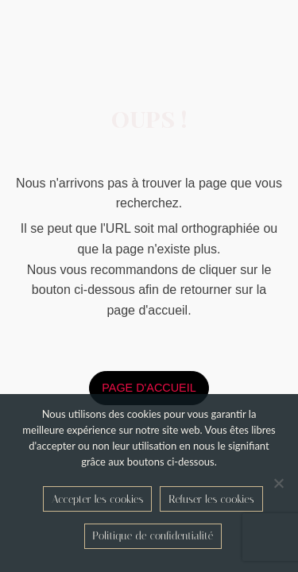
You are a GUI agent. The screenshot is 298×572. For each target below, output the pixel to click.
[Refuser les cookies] (278, 483)
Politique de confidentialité (153, 536)
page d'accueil (148, 387)
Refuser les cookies (210, 499)
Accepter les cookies (97, 499)
